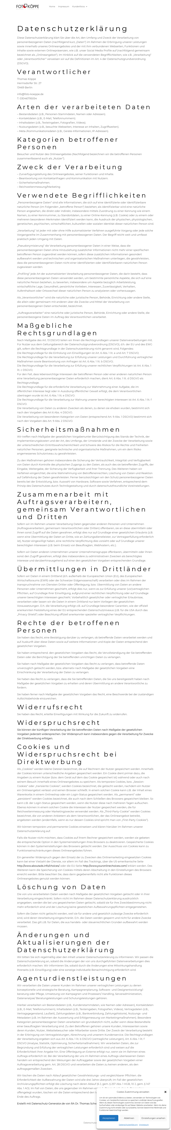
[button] (165, 1092)
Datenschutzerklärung (128, 1125)
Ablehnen (129, 1118)
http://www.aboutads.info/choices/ (38, 865)
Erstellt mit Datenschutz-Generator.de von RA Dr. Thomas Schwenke (60, 1103)
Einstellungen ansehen (153, 1118)
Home (52, 7)
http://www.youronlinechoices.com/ (105, 865)
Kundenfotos (78, 7)
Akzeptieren (108, 1118)
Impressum (144, 1125)
